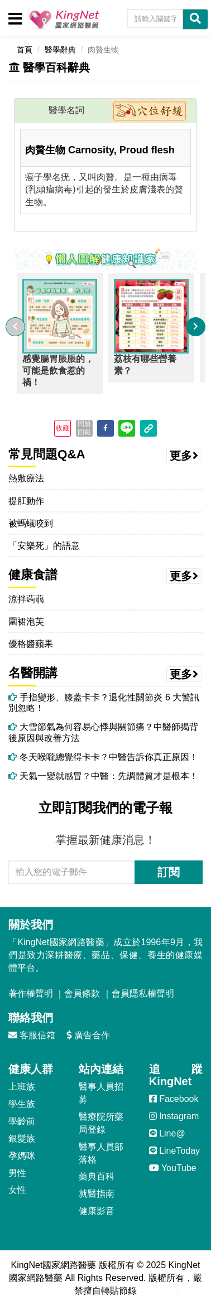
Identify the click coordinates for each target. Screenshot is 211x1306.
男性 (17, 1173)
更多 (184, 455)
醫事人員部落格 (101, 1153)
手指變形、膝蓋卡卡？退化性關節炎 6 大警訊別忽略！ (103, 703)
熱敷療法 (26, 478)
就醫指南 (96, 1193)
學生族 (21, 1104)
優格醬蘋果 (30, 644)
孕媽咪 (21, 1155)
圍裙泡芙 (26, 621)
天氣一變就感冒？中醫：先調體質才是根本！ (103, 776)
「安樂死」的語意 (44, 545)
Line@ (167, 1133)
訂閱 (168, 872)
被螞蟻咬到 (30, 523)
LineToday (174, 1150)
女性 (17, 1189)
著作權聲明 (30, 993)
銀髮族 (21, 1138)
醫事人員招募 (101, 1093)
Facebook (174, 1099)
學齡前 (21, 1121)
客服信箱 (31, 1035)
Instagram (174, 1116)
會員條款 (82, 993)
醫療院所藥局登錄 (101, 1123)
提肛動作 (26, 501)
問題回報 (84, 428)
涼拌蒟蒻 (26, 599)
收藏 (62, 428)
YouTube (172, 1168)
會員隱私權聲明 (143, 993)
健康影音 (96, 1211)
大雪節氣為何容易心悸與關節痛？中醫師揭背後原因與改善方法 (103, 732)
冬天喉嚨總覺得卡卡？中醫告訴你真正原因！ (103, 757)
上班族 (21, 1086)
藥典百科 (96, 1176)
